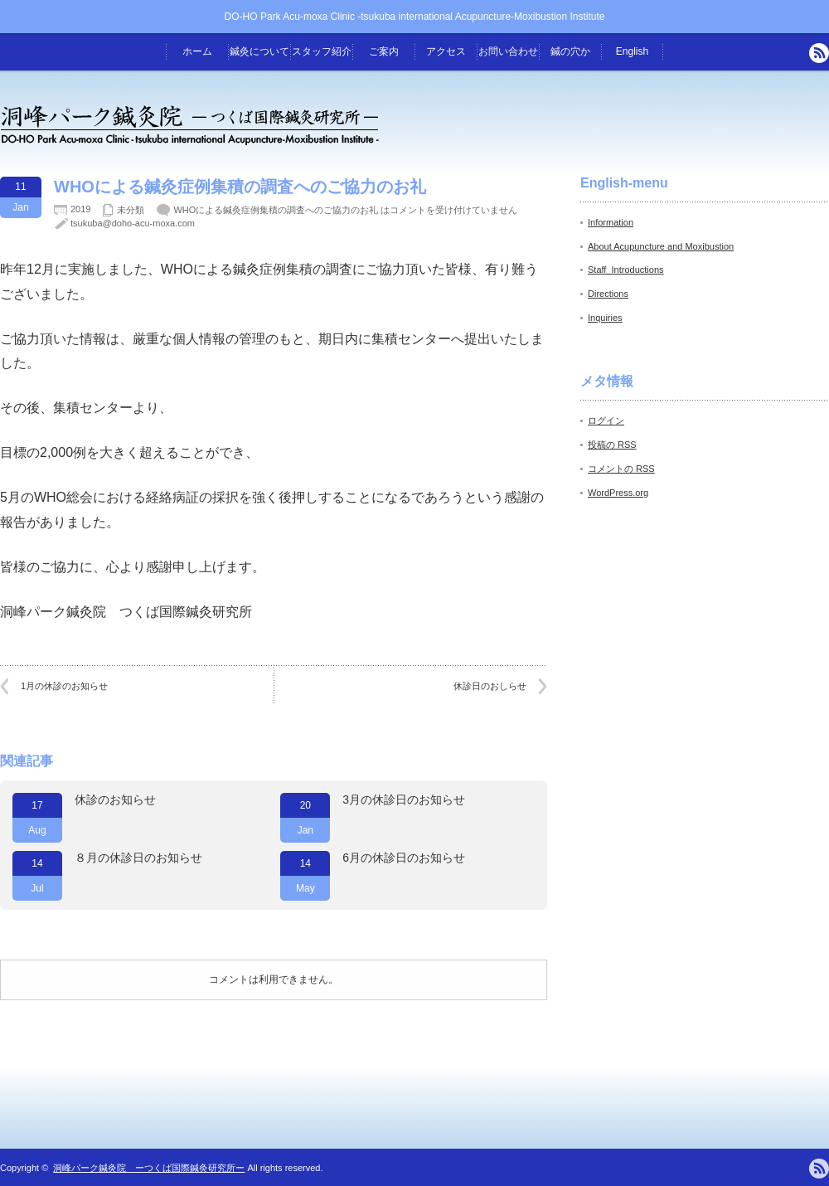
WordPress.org (618, 493)
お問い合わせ (508, 51)
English (632, 51)
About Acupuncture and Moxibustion (661, 246)
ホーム (197, 51)
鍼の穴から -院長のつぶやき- (570, 58)
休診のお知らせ (115, 799)
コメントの (621, 469)
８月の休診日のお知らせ (138, 857)
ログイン (606, 420)
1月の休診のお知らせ (64, 686)
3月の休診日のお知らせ (403, 799)
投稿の (612, 445)
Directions (608, 294)
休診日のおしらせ (489, 686)
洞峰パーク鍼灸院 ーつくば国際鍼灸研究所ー (149, 1168)
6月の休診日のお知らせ (403, 857)
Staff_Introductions (626, 270)
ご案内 (384, 51)
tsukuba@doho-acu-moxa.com (132, 223)
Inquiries (605, 318)
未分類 (130, 210)
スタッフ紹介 (321, 51)
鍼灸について (259, 51)
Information (610, 222)
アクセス (446, 51)
